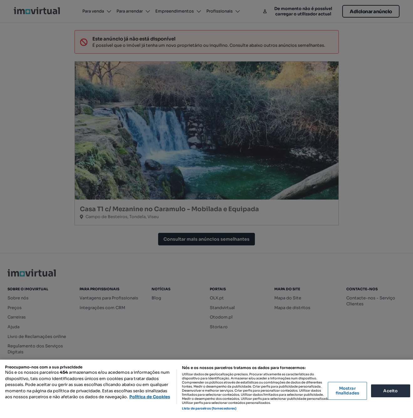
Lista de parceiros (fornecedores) (209, 408)
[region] (206, 389)
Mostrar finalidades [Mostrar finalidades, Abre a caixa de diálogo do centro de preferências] (347, 391)
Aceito (390, 390)
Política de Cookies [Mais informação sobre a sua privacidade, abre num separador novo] (149, 396)
